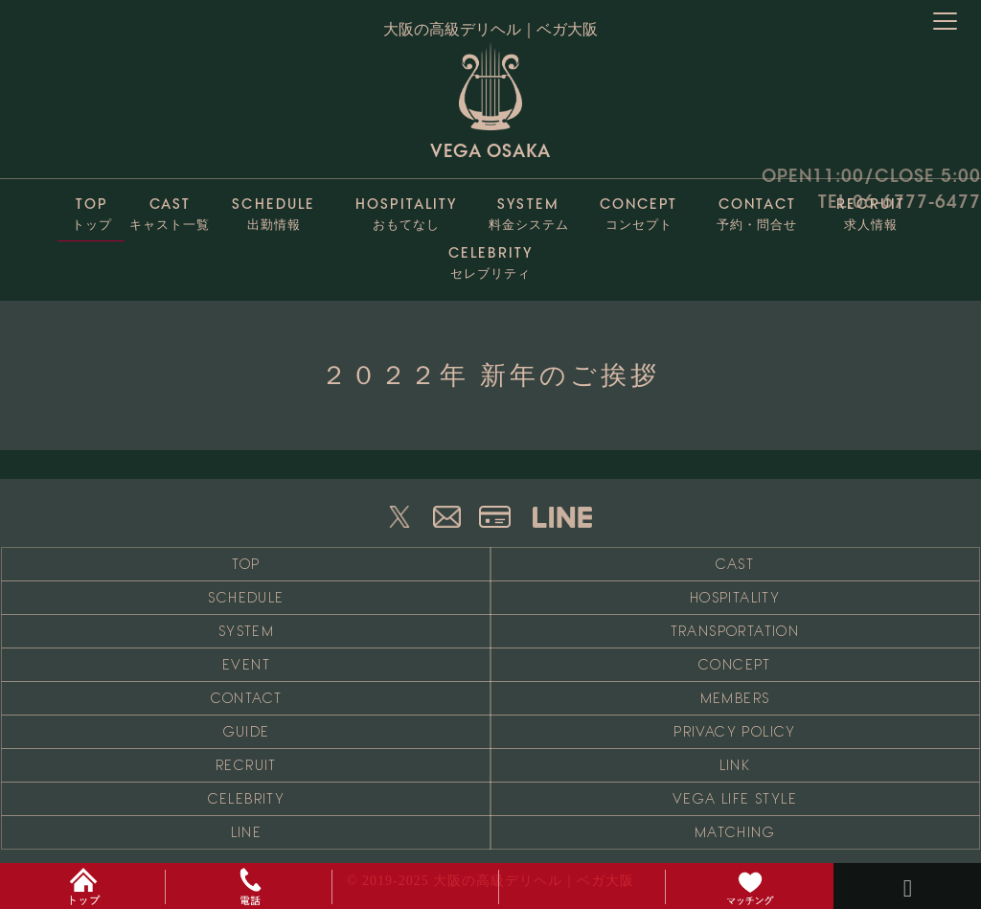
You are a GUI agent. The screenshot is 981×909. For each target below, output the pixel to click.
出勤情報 (273, 209)
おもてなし (406, 209)
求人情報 (871, 209)
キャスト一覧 (169, 209)
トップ (91, 209)
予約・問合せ (757, 209)
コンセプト (639, 209)
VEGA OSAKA (490, 101)
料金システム (528, 209)
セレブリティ (490, 258)
